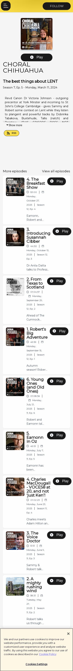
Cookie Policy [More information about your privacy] (47, 655)
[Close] (68, 635)
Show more (14, 125)
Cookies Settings (36, 665)
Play (36, 57)
